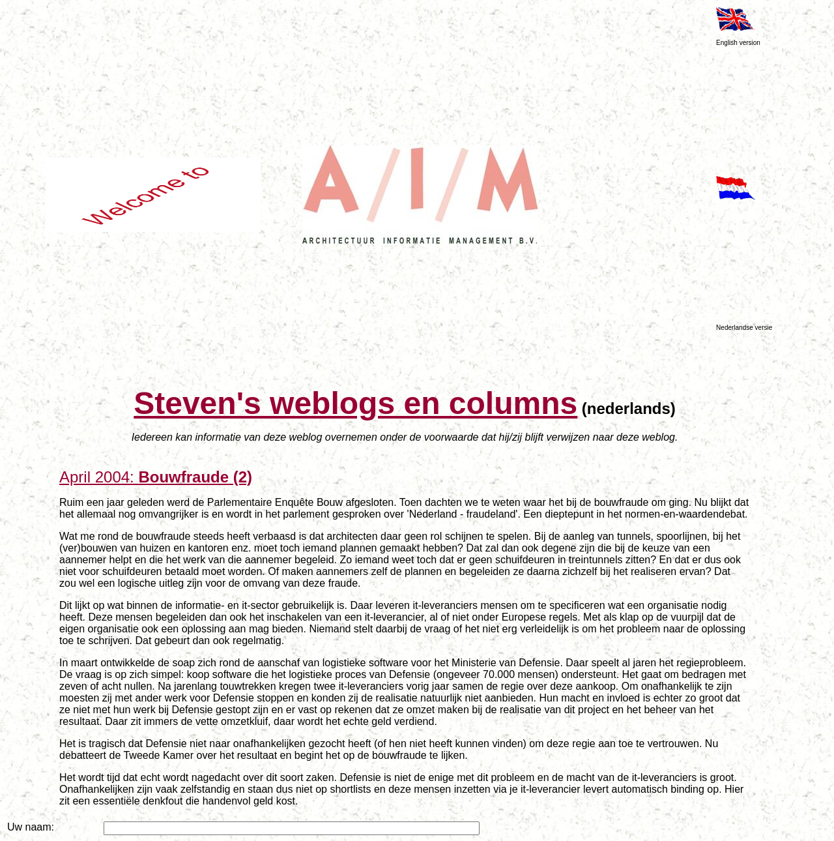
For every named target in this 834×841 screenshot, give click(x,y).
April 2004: (155, 477)
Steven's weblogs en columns (355, 403)
